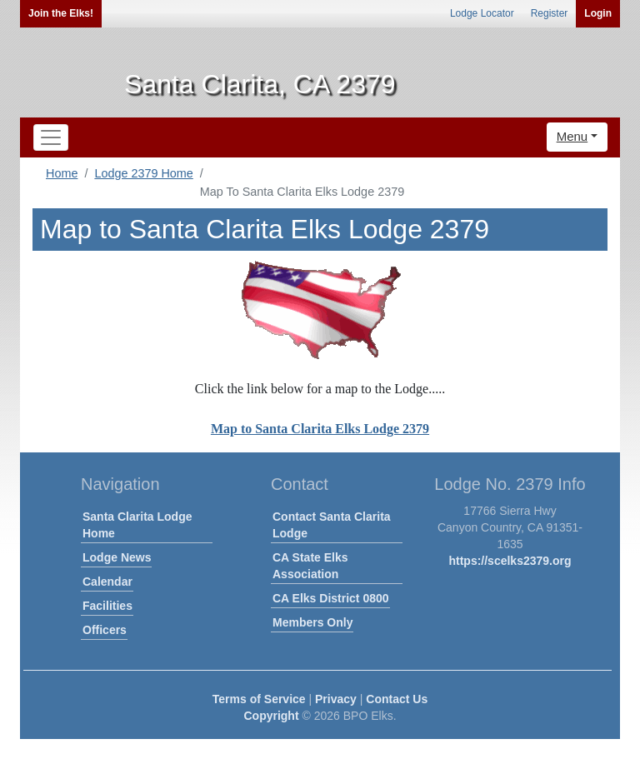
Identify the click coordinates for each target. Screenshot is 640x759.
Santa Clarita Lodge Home (137, 525)
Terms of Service (259, 699)
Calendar (107, 581)
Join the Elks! (60, 13)
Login (598, 13)
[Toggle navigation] (50, 137)
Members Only (312, 622)
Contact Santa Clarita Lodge (331, 525)
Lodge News (116, 557)
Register (549, 13)
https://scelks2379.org (509, 560)
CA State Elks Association (310, 566)
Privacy (336, 699)
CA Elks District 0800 (330, 598)
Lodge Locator (482, 13)
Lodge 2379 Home (143, 173)
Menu (572, 136)
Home (62, 173)
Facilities (107, 605)
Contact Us (397, 699)
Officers (104, 630)
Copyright (270, 715)
